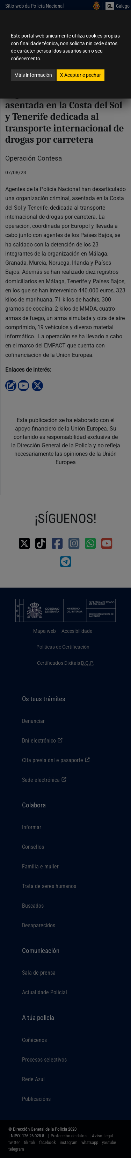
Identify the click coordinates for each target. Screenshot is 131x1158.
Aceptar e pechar (80, 75)
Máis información (33, 75)
